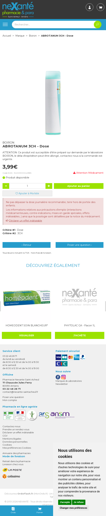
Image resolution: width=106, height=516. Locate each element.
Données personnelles (15, 441)
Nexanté (23, 501)
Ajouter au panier (78, 185)
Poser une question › (79, 244)
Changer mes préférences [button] (73, 508)
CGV (5, 435)
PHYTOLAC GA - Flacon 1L (79, 325)
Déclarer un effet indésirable (25, 220)
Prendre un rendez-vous (16, 429)
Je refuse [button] (79, 502)
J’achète (79, 335)
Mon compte (10, 400)
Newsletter (62, 384)
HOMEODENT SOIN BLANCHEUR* (26, 325)
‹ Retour (26, 244)
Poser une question (13, 397)
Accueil (7, 35)
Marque (20, 35)
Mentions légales (12, 438)
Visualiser (26, 335)
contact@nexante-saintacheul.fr (20, 391)
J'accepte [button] (65, 502)
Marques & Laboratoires (69, 380)
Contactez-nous (11, 426)
